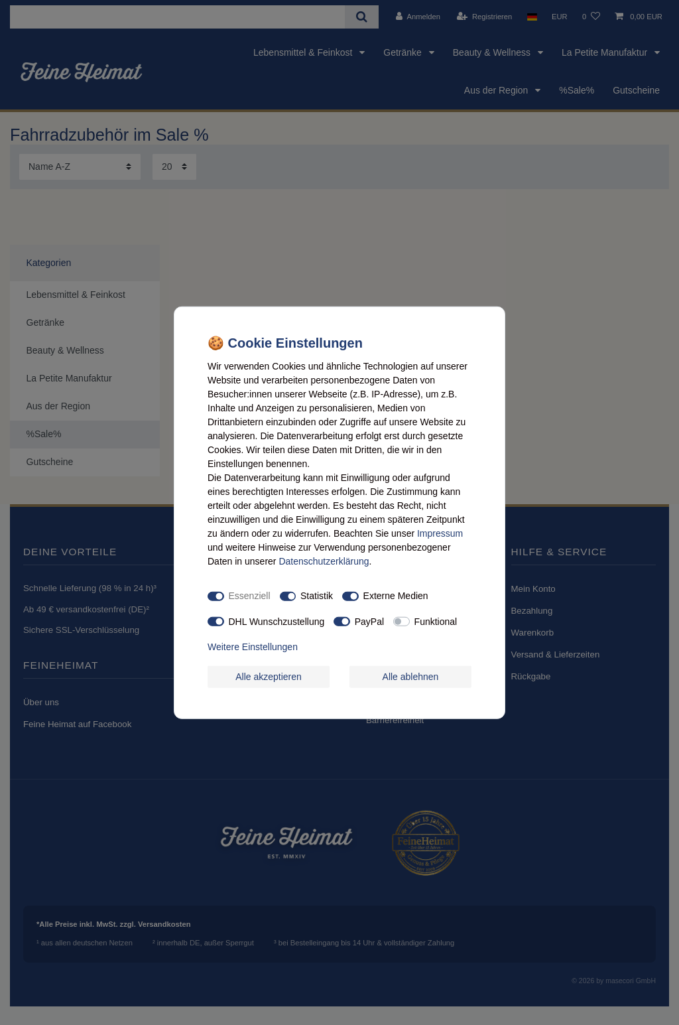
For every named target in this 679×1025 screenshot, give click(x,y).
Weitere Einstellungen (253, 647)
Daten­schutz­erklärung (323, 560)
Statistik (316, 595)
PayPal (369, 621)
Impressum (440, 532)
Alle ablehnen (411, 676)
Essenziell (250, 595)
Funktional (436, 621)
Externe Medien (395, 595)
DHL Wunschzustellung (277, 621)
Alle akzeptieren (268, 676)
